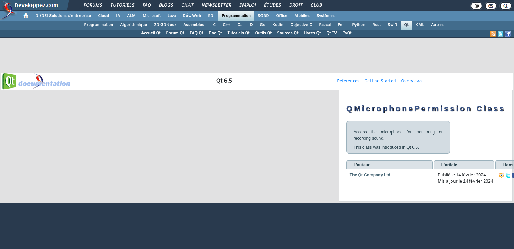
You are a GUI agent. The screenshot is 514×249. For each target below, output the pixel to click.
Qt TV (331, 33)
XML (419, 24)
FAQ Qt (196, 33)
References (348, 81)
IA (118, 15)
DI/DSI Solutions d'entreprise (63, 15)
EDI (211, 15)
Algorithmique (133, 24)
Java (172, 15)
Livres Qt (312, 33)
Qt (406, 24)
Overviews (411, 81)
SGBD (263, 15)
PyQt (346, 33)
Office (281, 15)
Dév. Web (192, 15)
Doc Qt (215, 33)
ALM (131, 15)
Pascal (325, 24)
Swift (392, 24)
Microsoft (152, 15)
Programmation (236, 15)
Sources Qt (287, 33)
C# (240, 24)
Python (358, 24)
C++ (226, 24)
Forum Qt (175, 33)
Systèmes (325, 15)
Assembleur (194, 24)
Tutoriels (122, 5)
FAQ (146, 5)
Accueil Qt (150, 33)
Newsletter (216, 5)
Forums (92, 5)
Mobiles (302, 15)
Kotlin (277, 24)
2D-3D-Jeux (165, 24)
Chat (187, 5)
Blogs (165, 5)
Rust (376, 24)
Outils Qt (263, 33)
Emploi (247, 5)
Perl (341, 24)
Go (262, 24)
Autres (437, 24)
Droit (295, 5)
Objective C (301, 24)
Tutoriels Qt (238, 33)
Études (272, 5)
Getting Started (380, 81)
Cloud (103, 15)
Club (316, 5)
